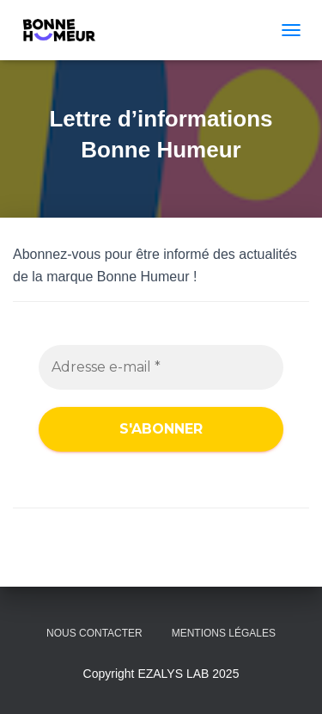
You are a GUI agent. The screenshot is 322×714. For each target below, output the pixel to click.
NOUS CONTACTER (94, 633)
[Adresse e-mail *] (161, 367)
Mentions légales (224, 633)
